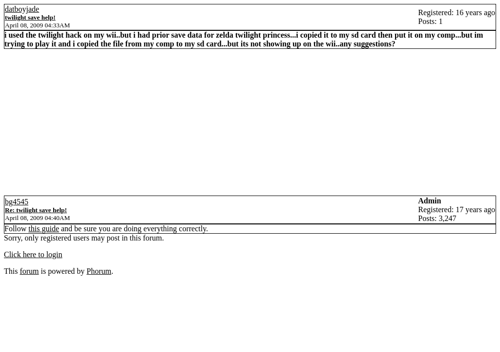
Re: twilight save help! (36, 210)
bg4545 (16, 202)
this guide (43, 228)
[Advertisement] (250, 122)
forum (29, 271)
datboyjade (22, 9)
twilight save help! (30, 17)
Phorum (98, 271)
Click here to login (33, 254)
